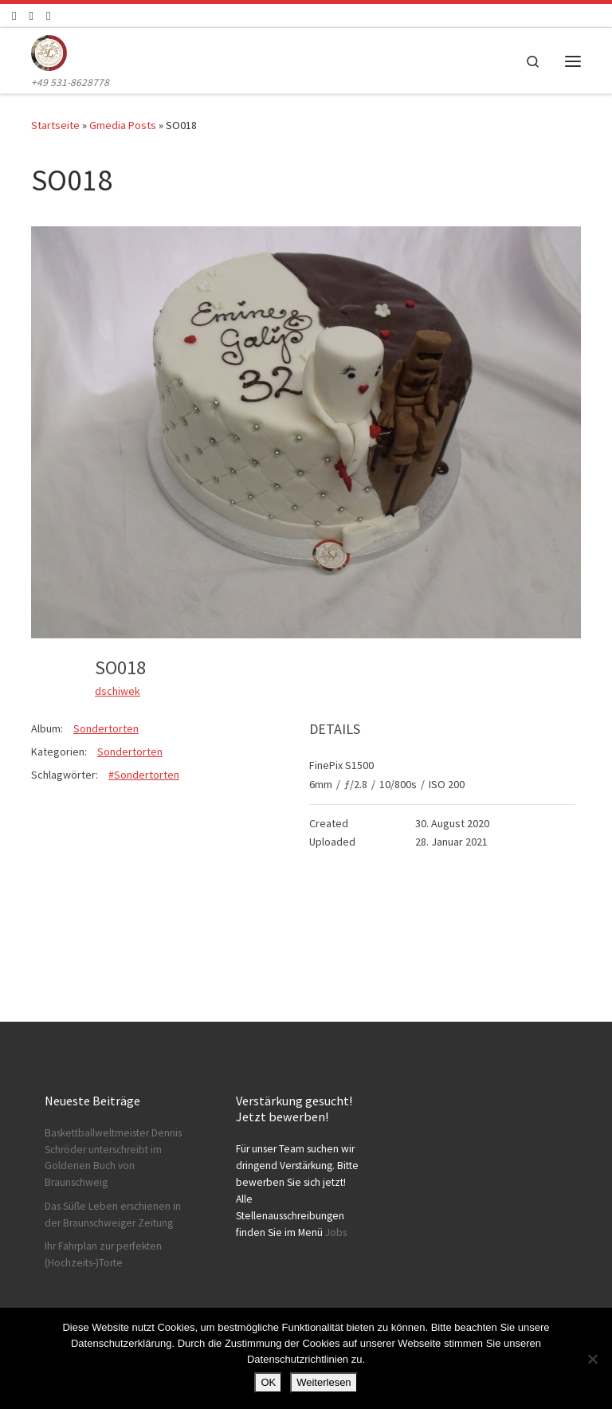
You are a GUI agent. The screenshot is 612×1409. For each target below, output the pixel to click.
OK (268, 1382)
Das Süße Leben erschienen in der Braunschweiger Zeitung (113, 1214)
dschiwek (117, 691)
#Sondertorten (143, 774)
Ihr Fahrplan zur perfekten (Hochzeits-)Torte (103, 1254)
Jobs (336, 1232)
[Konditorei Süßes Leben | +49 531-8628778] (49, 51)
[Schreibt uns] (48, 15)
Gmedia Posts (122, 125)
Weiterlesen (323, 1382)
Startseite (55, 125)
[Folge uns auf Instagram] (31, 15)
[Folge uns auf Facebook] (14, 15)
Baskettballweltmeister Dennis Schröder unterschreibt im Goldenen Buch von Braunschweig (113, 1158)
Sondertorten (106, 728)
